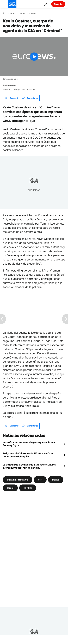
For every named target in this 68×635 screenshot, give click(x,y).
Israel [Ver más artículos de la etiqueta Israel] (10, 487)
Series (22, 13)
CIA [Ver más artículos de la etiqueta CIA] (40, 479)
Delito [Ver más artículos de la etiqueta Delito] (55, 479)
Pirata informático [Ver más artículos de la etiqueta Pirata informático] (17, 479)
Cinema (32, 13)
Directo (58, 4)
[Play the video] (34, 56)
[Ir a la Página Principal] (12, 4)
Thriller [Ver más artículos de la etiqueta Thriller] (27, 487)
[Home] (4, 13)
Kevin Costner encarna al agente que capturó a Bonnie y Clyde (29, 444)
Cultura (12, 13)
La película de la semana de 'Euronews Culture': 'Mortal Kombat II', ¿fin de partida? (29, 466)
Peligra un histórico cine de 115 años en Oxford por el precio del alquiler (29, 455)
